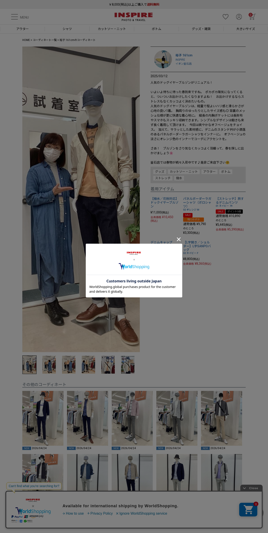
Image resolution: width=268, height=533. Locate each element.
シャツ (67, 29)
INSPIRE (180, 59)
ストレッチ (163, 178)
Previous (27, 200)
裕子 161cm (184, 55)
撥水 (179, 178)
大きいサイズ (245, 29)
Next (134, 200)
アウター (22, 29)
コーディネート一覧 (45, 40)
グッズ (159, 171)
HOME (26, 40)
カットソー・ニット (184, 171)
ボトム (156, 29)
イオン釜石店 (184, 63)
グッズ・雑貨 (201, 29)
